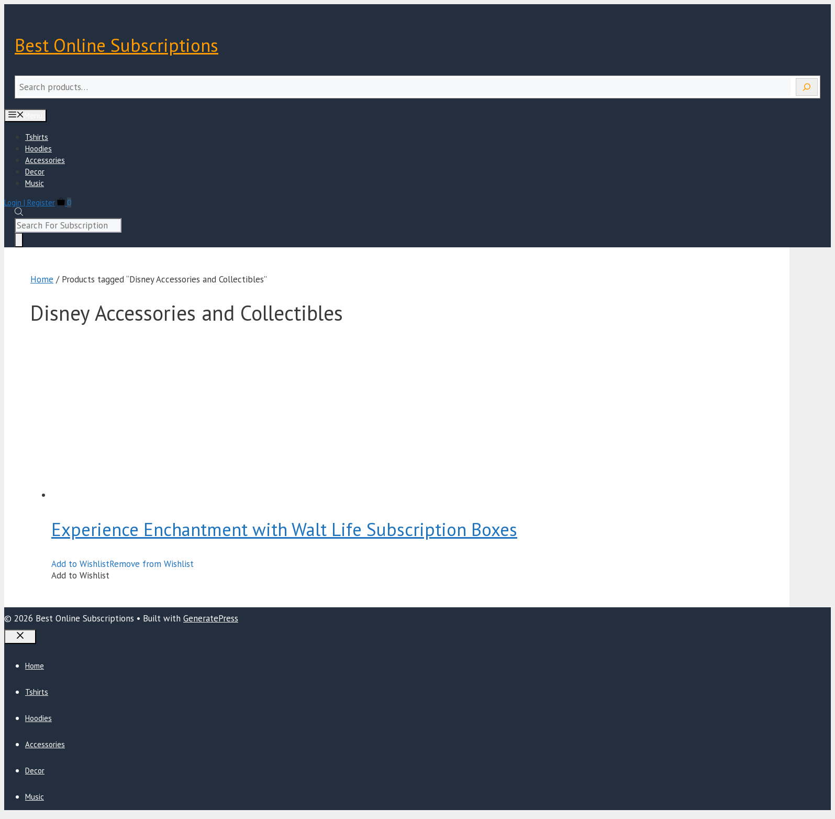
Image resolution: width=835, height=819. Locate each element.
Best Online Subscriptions (116, 45)
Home (41, 279)
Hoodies (38, 149)
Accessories (45, 160)
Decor (34, 172)
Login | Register (29, 203)
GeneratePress (210, 618)
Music (34, 183)
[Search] (807, 87)
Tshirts (36, 137)
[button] (122, 564)
